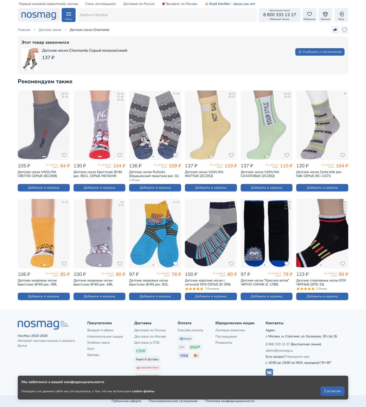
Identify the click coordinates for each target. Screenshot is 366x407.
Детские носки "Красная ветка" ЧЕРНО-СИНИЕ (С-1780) (265, 282)
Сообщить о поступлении (320, 52)
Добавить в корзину (43, 187)
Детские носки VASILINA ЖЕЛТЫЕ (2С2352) (204, 174)
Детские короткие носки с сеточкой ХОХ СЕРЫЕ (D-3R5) (208, 282)
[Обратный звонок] (280, 15)
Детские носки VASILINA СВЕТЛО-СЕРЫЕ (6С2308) (37, 174)
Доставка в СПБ (146, 342)
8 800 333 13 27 (278, 344)
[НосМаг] (39, 15)
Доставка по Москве (150, 336)
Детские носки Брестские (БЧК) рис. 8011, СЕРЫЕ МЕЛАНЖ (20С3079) (98, 174)
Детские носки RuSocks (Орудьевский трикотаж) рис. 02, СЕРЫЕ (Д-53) (154, 174)
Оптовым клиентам (230, 330)
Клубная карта (98, 342)
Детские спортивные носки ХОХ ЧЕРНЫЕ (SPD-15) (321, 282)
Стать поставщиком (100, 4)
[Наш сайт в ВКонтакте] (269, 372)
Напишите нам (298, 356)
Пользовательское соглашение (173, 401)
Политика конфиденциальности (229, 401)
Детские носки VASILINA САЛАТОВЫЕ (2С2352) (260, 174)
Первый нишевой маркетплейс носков (48, 4)
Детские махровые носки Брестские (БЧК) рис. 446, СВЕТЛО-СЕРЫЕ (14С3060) (94, 282)
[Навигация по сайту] (69, 15)
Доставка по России (139, 4)
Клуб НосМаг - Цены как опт (230, 4)
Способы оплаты (190, 330)
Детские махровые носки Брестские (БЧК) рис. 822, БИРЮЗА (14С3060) (148, 282)
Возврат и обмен (100, 330)
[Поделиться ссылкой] (335, 30)
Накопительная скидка (105, 336)
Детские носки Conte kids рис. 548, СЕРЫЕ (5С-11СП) (319, 174)
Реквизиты (223, 342)
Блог (91, 348)
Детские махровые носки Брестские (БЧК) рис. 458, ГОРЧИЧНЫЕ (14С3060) (37, 282)
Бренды (93, 355)
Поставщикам (226, 336)
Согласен (332, 391)
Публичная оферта (126, 401)
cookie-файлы (143, 391)
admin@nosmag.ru (279, 350)
